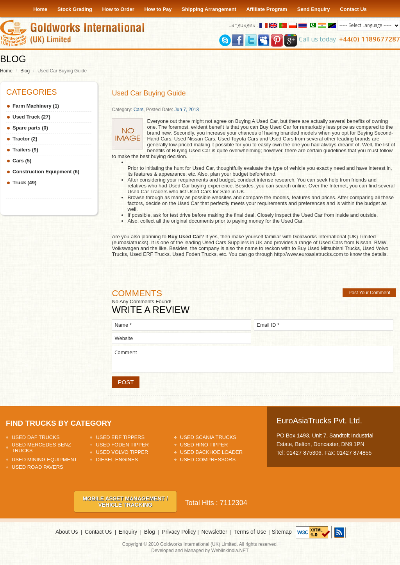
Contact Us (353, 9)
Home (40, 9)
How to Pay (157, 9)
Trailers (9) (25, 150)
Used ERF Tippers (120, 437)
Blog (25, 71)
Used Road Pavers (37, 467)
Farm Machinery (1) (35, 106)
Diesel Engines (117, 459)
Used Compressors (208, 459)
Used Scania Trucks (208, 437)
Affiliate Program (266, 9)
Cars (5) (21, 161)
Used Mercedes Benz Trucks (41, 447)
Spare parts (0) (30, 128)
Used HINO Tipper (204, 445)
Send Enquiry (313, 9)
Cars (138, 109)
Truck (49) (24, 182)
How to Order (118, 9)
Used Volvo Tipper (122, 452)
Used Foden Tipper (122, 445)
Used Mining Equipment (44, 459)
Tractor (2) (25, 139)
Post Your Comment (369, 292)
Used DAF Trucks (36, 437)
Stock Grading (74, 9)
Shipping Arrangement (209, 9)
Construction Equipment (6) (45, 172)
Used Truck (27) (31, 117)
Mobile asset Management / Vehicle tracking (125, 501)
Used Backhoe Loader (211, 452)
